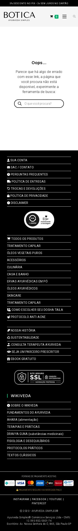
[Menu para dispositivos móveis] (63, 16)
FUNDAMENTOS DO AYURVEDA (29, 412)
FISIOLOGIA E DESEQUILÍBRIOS (28, 441)
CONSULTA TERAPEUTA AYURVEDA (34, 344)
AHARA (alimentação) (22, 419)
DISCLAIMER (17, 203)
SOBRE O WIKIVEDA (22, 405)
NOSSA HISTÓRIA (21, 330)
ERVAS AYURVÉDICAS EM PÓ (27, 281)
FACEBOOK (39, 499)
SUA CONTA (17, 160)
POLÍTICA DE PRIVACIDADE (27, 195)
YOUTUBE (55, 499)
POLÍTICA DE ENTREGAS (26, 181)
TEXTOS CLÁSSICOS (21, 455)
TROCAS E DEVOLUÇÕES (26, 188)
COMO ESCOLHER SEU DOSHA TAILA (35, 309)
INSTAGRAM (21, 499)
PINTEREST (39, 503)
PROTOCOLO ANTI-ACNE (26, 317)
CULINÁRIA (14, 267)
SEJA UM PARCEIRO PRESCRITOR (33, 351)
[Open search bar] (72, 17)
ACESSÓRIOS (16, 260)
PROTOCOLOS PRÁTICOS (25, 448)
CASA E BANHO (18, 274)
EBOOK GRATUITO (21, 359)
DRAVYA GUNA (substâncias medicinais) (35, 434)
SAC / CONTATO (20, 167)
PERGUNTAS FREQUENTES (27, 174)
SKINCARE (14, 295)
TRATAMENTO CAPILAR (24, 246)
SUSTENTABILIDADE (23, 337)
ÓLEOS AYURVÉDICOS (22, 288)
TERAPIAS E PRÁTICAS (23, 426)
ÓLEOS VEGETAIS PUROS (24, 253)
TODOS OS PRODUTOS (25, 238)
